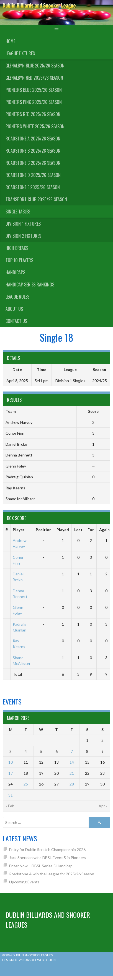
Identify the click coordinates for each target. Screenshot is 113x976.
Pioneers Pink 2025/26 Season (34, 102)
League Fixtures (20, 53)
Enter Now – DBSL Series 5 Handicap (41, 865)
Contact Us (16, 321)
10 (10, 762)
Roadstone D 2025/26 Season (33, 175)
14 (72, 762)
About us (14, 309)
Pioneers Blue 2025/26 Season (34, 90)
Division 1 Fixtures (23, 223)
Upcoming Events (24, 882)
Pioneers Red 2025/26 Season (33, 114)
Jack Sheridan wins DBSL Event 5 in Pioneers (47, 857)
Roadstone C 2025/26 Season (33, 163)
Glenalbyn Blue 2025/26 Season (35, 65)
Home (10, 41)
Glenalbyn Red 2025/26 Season (34, 77)
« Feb (10, 805)
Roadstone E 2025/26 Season (33, 187)
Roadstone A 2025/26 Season (33, 138)
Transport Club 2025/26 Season (36, 199)
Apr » (103, 805)
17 (10, 773)
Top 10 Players (19, 260)
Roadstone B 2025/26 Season (33, 150)
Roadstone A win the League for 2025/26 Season (51, 873)
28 (72, 784)
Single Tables (18, 211)
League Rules (17, 296)
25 (26, 784)
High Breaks (17, 248)
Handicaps (15, 272)
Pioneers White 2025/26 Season (35, 126)
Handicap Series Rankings (30, 284)
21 (72, 773)
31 (10, 795)
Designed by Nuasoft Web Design (29, 960)
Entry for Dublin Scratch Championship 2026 (47, 849)
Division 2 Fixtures (23, 236)
